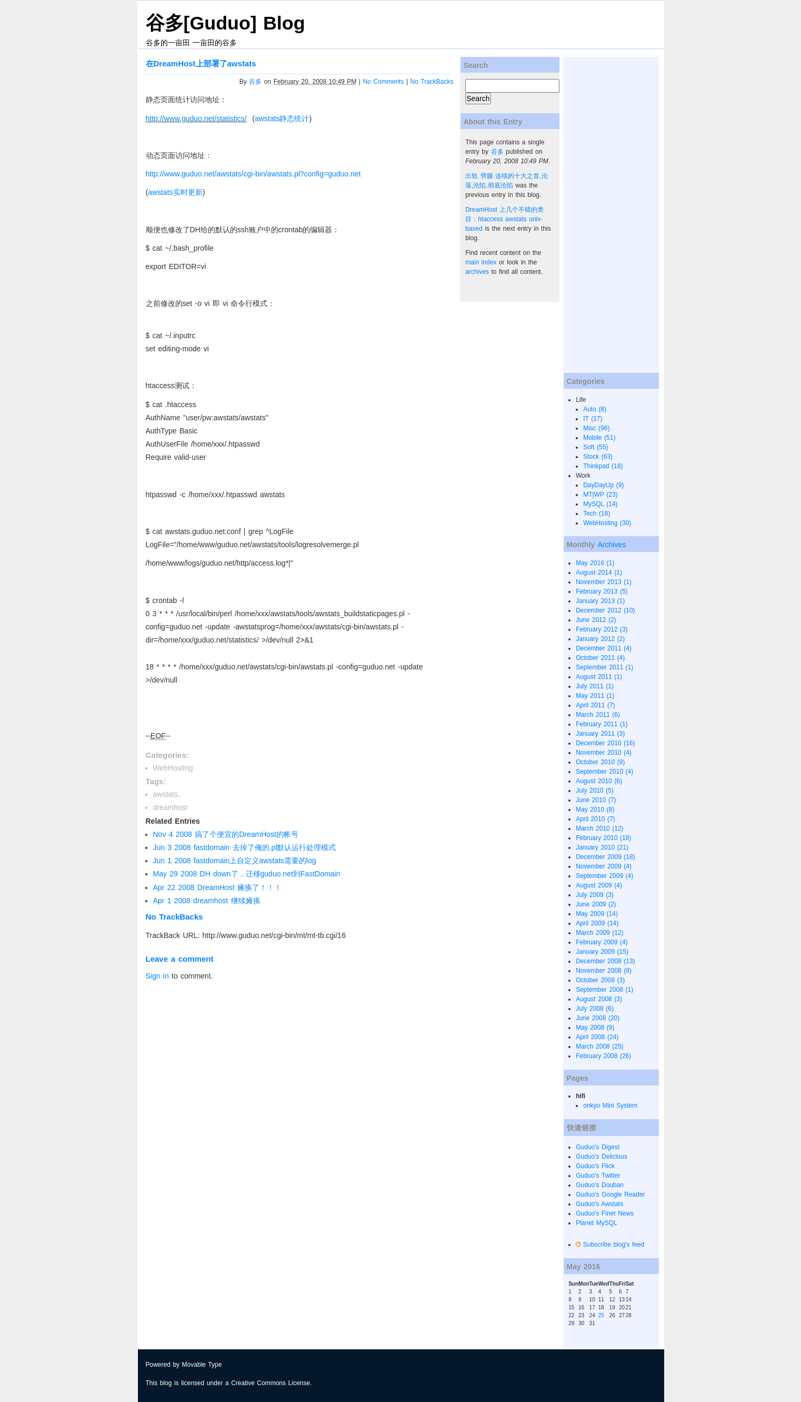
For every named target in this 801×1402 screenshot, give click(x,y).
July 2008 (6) (595, 1008)
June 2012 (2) (596, 620)
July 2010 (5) (595, 790)
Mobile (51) (599, 437)
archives (477, 271)
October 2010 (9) (600, 762)
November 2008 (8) (604, 970)
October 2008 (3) (600, 980)
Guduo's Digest (597, 1147)
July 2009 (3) (595, 895)
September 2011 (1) (604, 667)
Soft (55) (595, 447)
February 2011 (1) (601, 724)
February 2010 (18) (603, 838)
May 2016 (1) (595, 563)
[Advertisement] (605, 215)
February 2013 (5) (601, 591)
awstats (165, 794)
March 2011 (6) (598, 714)
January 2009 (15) (602, 951)
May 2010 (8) (595, 809)
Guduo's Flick (595, 1166)
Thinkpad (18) (603, 466)
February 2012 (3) (601, 629)
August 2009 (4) (599, 885)
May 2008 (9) (595, 1027)
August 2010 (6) (599, 781)
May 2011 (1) (595, 695)
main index (480, 262)
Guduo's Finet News (605, 1213)
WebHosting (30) (607, 523)
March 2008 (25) (599, 1046)
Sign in (157, 976)
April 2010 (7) (595, 819)
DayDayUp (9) (603, 485)
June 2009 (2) (596, 904)
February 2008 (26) (603, 1056)
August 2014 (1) (599, 572)
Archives (611, 544)
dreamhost (170, 807)
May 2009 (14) (597, 913)
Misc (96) (596, 428)
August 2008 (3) (599, 999)
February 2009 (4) (601, 942)
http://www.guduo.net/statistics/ (196, 118)
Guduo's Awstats (599, 1204)
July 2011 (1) (595, 686)
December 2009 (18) (605, 857)
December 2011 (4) (604, 648)
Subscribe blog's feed (614, 1244)
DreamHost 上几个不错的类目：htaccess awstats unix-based (504, 219)
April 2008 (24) (597, 1037)
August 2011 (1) (599, 676)
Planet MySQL (596, 1223)
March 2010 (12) (599, 828)
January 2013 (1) (600, 601)
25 (601, 1315)
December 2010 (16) (605, 743)
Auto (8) (594, 409)
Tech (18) (596, 513)
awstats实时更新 (175, 192)
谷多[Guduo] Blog (225, 23)
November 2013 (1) (604, 582)
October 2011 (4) (600, 657)
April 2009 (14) (597, 923)
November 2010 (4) (604, 752)
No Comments (383, 81)
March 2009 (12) (599, 932)
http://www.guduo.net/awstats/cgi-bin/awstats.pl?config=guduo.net (253, 174)
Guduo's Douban (600, 1185)
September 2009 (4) (604, 876)
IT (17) (592, 418)
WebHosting (173, 768)
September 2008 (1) (604, 989)
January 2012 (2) (600, 639)
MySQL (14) (600, 504)
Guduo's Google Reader (610, 1194)
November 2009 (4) (604, 866)
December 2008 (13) (605, 961)
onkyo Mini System (610, 1105)
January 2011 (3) (600, 733)
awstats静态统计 (282, 118)
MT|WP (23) (600, 494)
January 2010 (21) (602, 847)
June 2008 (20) (597, 1018)
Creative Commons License (270, 1383)
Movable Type (202, 1364)
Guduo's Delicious (601, 1156)
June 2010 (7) (596, 800)
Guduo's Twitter (598, 1175)
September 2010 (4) (604, 771)
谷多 (255, 81)
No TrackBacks (432, 81)
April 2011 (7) (595, 705)
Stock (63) (598, 456)
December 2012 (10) (605, 610)
